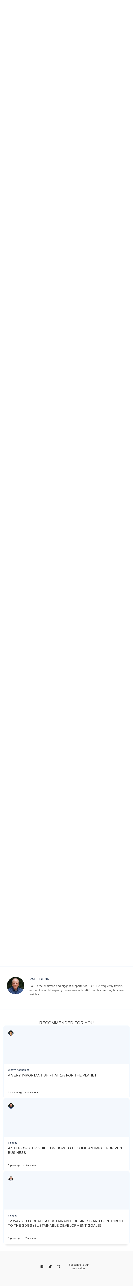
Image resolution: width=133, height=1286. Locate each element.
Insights (12, 1142)
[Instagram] (58, 1266)
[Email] (78, 1266)
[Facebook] (42, 1266)
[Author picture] (15, 985)
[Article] (66, 1045)
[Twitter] (50, 1266)
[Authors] (11, 1033)
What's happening (18, 1069)
